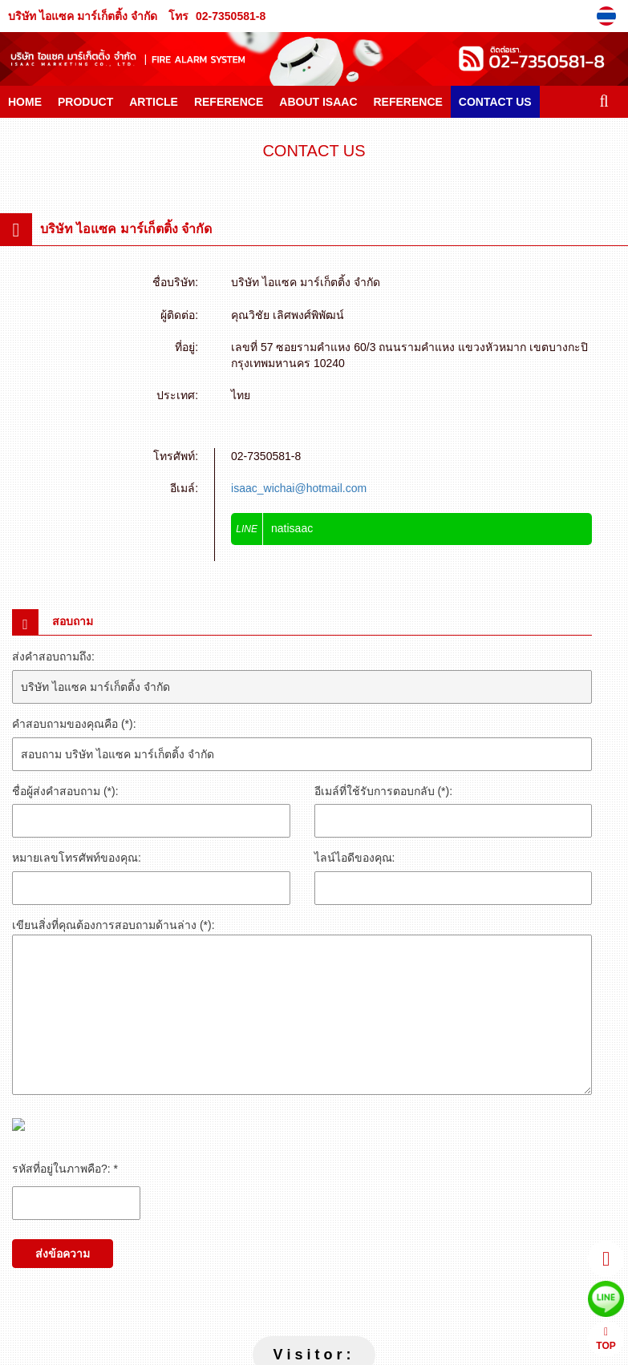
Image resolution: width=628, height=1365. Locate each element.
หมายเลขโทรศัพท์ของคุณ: (76, 857)
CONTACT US (495, 101)
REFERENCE (228, 101)
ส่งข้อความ (62, 1253)
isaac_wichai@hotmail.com (299, 488)
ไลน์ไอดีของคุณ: (354, 857)
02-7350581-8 (230, 16)
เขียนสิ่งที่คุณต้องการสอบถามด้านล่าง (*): (113, 925)
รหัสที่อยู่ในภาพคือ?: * (65, 1168)
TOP (605, 1339)
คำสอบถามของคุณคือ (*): (74, 723)
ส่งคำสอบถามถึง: (53, 656)
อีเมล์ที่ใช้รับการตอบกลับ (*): (383, 791)
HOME (25, 101)
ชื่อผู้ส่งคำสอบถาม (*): (65, 791)
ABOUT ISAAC (318, 101)
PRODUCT (85, 101)
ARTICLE (153, 101)
